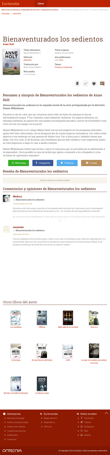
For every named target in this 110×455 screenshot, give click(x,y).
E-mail (93, 162)
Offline (42, 327)
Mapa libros (49, 422)
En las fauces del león (42, 360)
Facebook (89, 418)
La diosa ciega (42, 393)
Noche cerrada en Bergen (16, 393)
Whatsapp (20, 162)
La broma (15, 360)
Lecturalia (5, 13)
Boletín (87, 435)
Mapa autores (50, 418)
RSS (86, 430)
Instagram (89, 426)
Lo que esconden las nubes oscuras (94, 361)
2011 (61, 60)
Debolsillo (28, 60)
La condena (15, 327)
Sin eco (94, 327)
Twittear (69, 162)
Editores (48, 426)
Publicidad (12, 435)
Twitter (87, 422)
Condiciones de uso (16, 430)
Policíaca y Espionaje (63, 67)
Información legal (15, 418)
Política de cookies (16, 426)
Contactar (12, 439)
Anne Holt (17, 13)
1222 (68, 360)
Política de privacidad (17, 422)
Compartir (44, 162)
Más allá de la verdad (68, 327)
